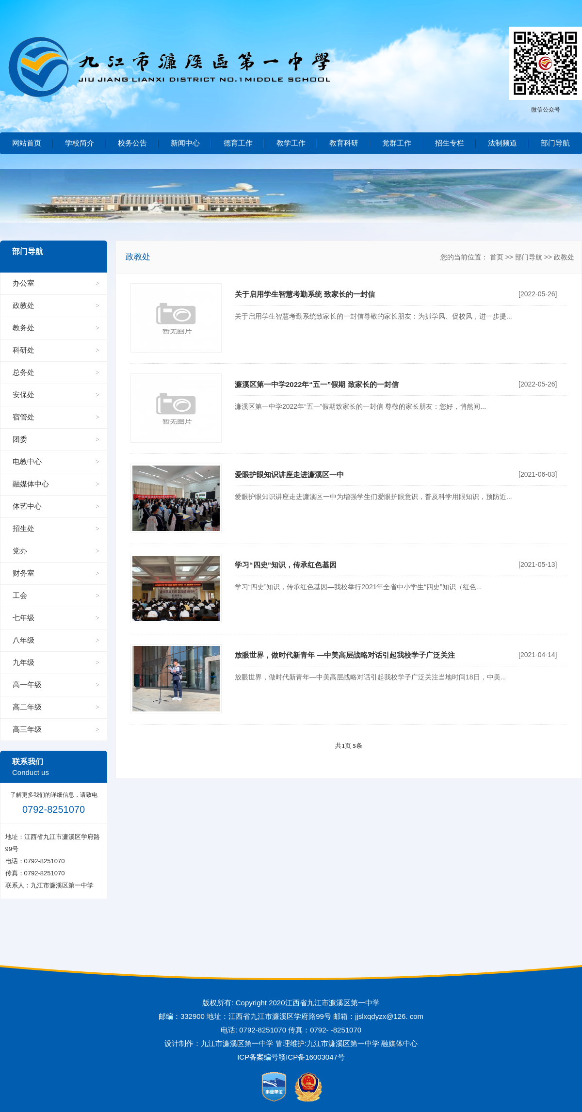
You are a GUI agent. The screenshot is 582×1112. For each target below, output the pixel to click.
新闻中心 (185, 143)
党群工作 (396, 143)
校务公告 (132, 143)
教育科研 (343, 143)
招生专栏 (449, 143)
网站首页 (26, 143)
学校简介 (79, 143)
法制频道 (502, 143)
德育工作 (238, 143)
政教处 (564, 257)
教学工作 (291, 143)
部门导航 (555, 143)
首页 (496, 257)
